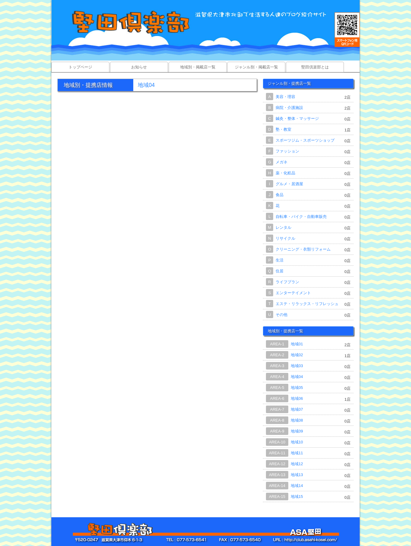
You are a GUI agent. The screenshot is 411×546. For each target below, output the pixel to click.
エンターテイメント (293, 293)
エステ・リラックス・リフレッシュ (307, 303)
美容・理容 (285, 96)
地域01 (297, 344)
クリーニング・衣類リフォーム (303, 249)
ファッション (287, 151)
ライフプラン (287, 282)
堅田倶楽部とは (315, 67)
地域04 (297, 376)
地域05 (297, 387)
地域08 (297, 420)
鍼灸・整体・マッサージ (297, 118)
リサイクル (285, 238)
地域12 (297, 464)
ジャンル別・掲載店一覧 (256, 67)
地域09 (297, 431)
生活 (279, 260)
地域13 (297, 474)
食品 (279, 194)
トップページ (80, 67)
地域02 (297, 355)
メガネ (281, 162)
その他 (281, 314)
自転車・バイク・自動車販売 (301, 216)
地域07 (297, 409)
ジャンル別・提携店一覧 (289, 83)
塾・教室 (283, 129)
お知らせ (139, 67)
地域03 (297, 365)
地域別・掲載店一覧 (197, 67)
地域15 (297, 496)
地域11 (297, 453)
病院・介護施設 (289, 107)
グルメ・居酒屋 (289, 184)
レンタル (283, 227)
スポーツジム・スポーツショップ (305, 140)
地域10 (297, 442)
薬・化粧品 (285, 173)
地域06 (297, 398)
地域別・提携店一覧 (285, 331)
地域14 (297, 485)
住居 (279, 271)
